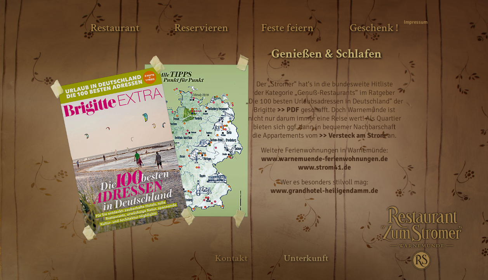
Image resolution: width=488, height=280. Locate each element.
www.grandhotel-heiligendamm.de (324, 190)
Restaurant (115, 28)
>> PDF (288, 109)
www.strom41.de (324, 167)
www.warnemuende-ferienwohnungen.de (324, 158)
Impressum (414, 22)
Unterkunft (306, 258)
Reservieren (201, 28)
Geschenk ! (374, 28)
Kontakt (231, 258)
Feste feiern (287, 28)
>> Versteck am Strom (352, 135)
